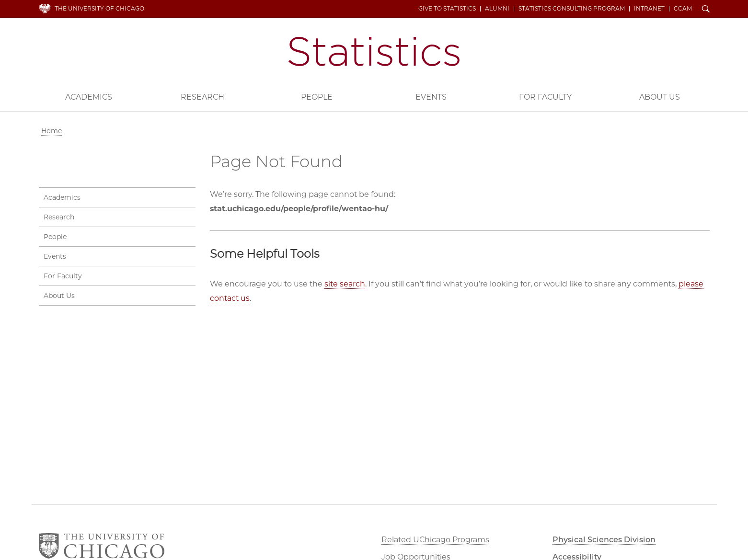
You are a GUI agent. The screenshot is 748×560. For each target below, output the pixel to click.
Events (431, 97)
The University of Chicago (99, 8)
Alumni (497, 8)
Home (51, 130)
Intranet (649, 8)
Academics (88, 97)
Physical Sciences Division (604, 539)
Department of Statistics (374, 51)
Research (202, 97)
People (317, 97)
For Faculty (545, 97)
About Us (659, 97)
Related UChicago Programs (435, 539)
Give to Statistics (447, 8)
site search (344, 283)
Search (706, 9)
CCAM (683, 8)
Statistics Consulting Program (571, 8)
